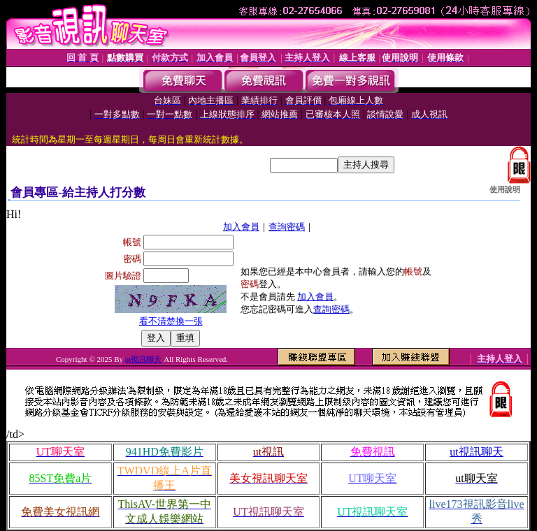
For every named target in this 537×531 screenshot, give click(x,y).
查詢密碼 (286, 226)
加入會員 (241, 226)
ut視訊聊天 (143, 359)
